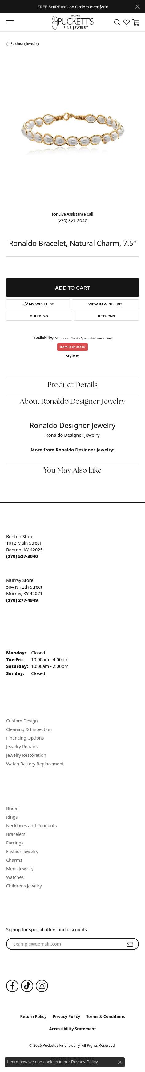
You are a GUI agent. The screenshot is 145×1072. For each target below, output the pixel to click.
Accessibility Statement (72, 1028)
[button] (117, 22)
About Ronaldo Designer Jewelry (72, 402)
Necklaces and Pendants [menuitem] (31, 825)
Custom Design (22, 721)
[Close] (137, 6)
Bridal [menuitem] (12, 808)
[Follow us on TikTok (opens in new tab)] (27, 986)
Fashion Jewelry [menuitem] (22, 851)
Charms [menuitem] (14, 860)
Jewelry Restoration (26, 755)
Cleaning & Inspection (29, 729)
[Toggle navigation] (10, 22)
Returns (106, 315)
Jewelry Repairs (22, 746)
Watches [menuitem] (15, 877)
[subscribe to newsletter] (130, 944)
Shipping (39, 315)
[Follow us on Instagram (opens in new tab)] (42, 986)
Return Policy (33, 1016)
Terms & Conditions (105, 1016)
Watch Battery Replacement (35, 764)
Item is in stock (73, 346)
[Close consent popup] (120, 1062)
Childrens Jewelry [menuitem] (24, 886)
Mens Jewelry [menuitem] (20, 868)
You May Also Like (73, 470)
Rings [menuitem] (12, 817)
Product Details (72, 385)
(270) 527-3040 (72, 220)
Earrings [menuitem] (14, 843)
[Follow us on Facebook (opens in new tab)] (12, 986)
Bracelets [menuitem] (15, 834)
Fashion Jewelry (24, 43)
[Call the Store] (22, 556)
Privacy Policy (66, 1016)
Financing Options (25, 738)
